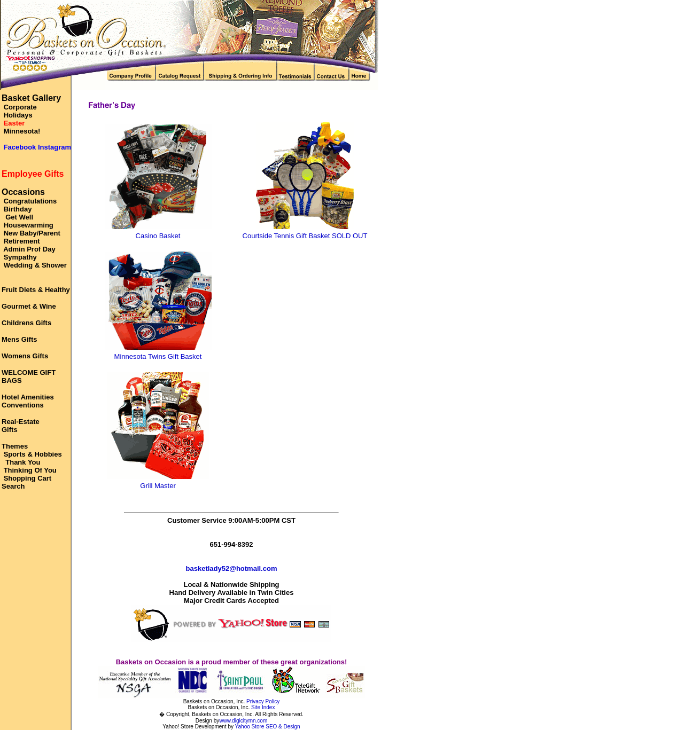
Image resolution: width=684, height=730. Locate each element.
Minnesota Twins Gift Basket (158, 356)
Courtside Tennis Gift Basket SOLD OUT (305, 236)
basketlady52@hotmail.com (231, 568)
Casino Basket (158, 236)
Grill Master (157, 486)
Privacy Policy (262, 701)
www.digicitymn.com (243, 721)
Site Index (263, 707)
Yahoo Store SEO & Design (267, 726)
